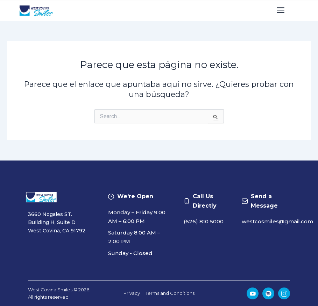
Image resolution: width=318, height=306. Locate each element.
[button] (281, 10)
